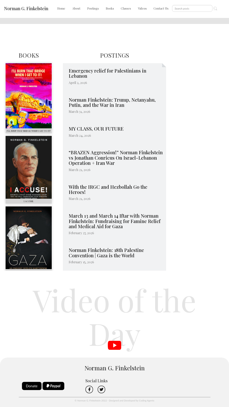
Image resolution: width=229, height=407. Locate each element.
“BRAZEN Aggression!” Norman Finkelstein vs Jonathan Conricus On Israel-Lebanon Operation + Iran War (116, 157)
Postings (93, 8)
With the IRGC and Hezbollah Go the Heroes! (108, 189)
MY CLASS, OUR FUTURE (96, 128)
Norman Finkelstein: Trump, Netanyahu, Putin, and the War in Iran (112, 102)
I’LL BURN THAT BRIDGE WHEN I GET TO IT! (29, 130)
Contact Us (161, 8)
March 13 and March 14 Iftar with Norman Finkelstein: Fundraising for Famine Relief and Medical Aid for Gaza (115, 220)
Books (110, 8)
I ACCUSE (28, 201)
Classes (126, 8)
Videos (142, 8)
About (76, 8)
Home (61, 8)
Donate (32, 386)
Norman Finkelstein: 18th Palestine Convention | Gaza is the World (106, 252)
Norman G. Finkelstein (26, 8)
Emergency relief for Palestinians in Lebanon (107, 73)
